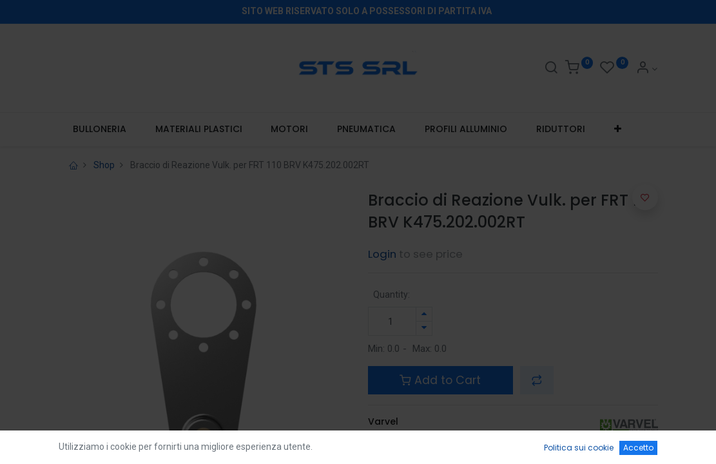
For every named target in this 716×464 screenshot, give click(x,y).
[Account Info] (646, 69)
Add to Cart (440, 380)
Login (382, 254)
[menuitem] (100, 129)
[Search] (551, 69)
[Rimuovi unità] (424, 328)
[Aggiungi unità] (424, 314)
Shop (104, 165)
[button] (617, 129)
